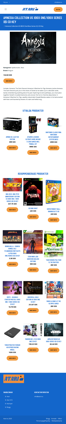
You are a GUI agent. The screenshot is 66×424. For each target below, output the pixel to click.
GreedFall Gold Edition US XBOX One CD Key (33, 299)
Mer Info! (9, 81)
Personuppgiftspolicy (43, 421)
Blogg (8, 407)
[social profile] (9, 2)
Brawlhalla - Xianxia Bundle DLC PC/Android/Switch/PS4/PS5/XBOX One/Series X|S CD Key (12, 251)
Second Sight (33, 208)
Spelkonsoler (16, 68)
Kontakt (53, 419)
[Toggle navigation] (5, 9)
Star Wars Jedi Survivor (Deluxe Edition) (33, 258)
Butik (58, 9)
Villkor (60, 419)
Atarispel (9, 404)
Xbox (22, 68)
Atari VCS (10, 400)
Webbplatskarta (57, 421)
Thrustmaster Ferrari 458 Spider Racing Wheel (12, 347)
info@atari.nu (58, 2)
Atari (8, 396)
